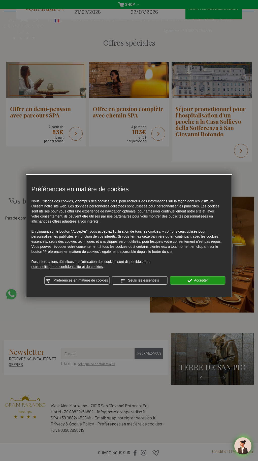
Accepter (197, 280)
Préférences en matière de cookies (77, 280)
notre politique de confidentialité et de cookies (67, 267)
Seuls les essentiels (139, 280)
